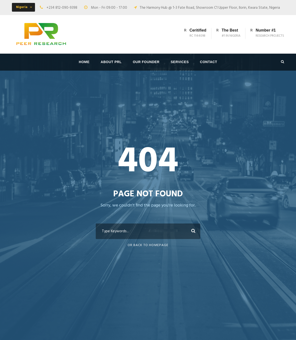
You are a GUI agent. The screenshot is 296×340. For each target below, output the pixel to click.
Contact (208, 62)
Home (84, 62)
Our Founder (146, 62)
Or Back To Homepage (148, 245)
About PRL (111, 62)
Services (180, 62)
